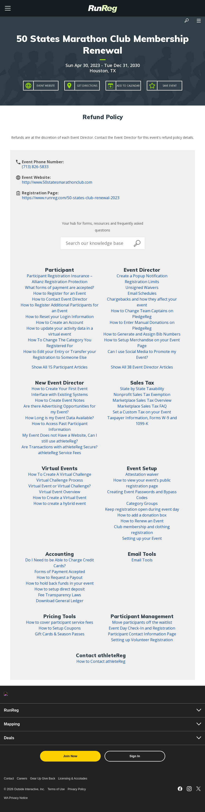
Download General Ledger (59, 600)
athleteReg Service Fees (59, 452)
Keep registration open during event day (142, 509)
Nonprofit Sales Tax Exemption (142, 394)
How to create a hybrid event (59, 503)
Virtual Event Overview (59, 491)
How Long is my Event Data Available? (59, 417)
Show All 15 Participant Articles (60, 367)
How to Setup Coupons (60, 628)
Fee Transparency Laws (59, 595)
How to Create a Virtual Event (59, 497)
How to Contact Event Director (59, 299)
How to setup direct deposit (59, 589)
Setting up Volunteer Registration (142, 639)
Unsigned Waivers (141, 287)
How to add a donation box (141, 515)
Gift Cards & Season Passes (59, 634)
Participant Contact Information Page (142, 634)
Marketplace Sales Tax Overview (142, 400)
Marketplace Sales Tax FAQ (142, 406)
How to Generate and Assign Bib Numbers (141, 334)
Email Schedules (142, 293)
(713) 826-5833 (35, 166)
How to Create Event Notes (59, 400)
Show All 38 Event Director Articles (142, 367)
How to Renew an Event (142, 521)
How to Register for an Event (59, 293)
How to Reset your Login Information (59, 316)
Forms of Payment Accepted (59, 571)
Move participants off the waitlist (142, 622)
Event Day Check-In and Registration (142, 628)
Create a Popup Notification (142, 276)
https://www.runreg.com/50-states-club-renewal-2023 (70, 197)
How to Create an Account (59, 322)
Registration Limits (142, 281)
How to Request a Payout (59, 577)
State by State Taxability (142, 388)
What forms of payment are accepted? (59, 287)
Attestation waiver (142, 474)
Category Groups (142, 503)
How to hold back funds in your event (60, 583)
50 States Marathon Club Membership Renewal (102, 44)
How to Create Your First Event (60, 388)
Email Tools (142, 560)
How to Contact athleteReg (100, 661)
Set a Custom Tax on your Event (142, 412)
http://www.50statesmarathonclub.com (57, 182)
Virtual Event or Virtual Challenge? (59, 486)
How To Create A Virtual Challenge (59, 474)
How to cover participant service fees (59, 622)
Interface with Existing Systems (59, 394)
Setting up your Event (142, 538)
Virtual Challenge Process (59, 480)
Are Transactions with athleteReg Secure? (60, 447)
